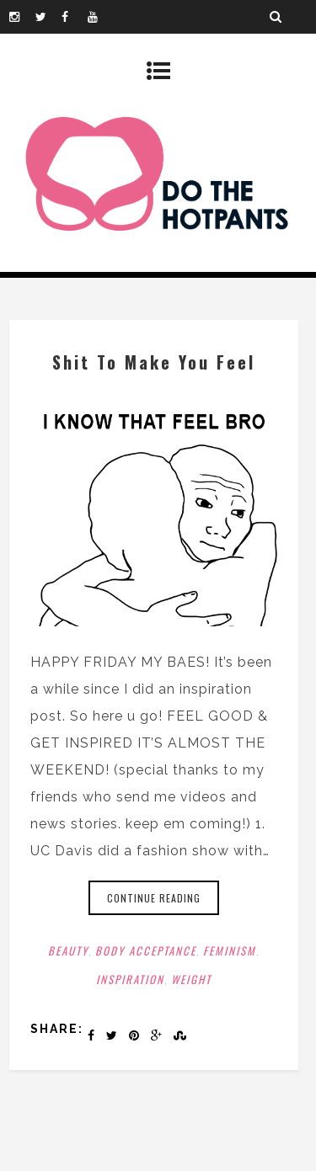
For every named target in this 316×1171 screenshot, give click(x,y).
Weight (191, 979)
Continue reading (154, 898)
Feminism (229, 950)
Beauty (68, 950)
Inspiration (130, 979)
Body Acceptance (145, 950)
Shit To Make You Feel (153, 362)
